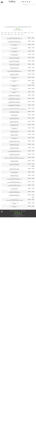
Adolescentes (17, 211)
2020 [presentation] (2, 32)
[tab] (2, 33)
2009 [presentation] (5, 34)
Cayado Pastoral (23, 211)
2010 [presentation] (2, 34)
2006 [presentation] (15, 34)
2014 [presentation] (22, 32)
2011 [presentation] (32, 32)
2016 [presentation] (15, 32)
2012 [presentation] (29, 32)
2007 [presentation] (12, 34)
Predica (33, 41)
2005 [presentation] (19, 34)
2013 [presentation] (25, 32)
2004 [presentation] (22, 34)
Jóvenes (11, 211)
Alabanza (29, 41)
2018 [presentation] (9, 32)
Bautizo (33, 82)
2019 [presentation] (5, 32)
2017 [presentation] (12, 32)
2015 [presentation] (19, 32)
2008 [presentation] (9, 34)
